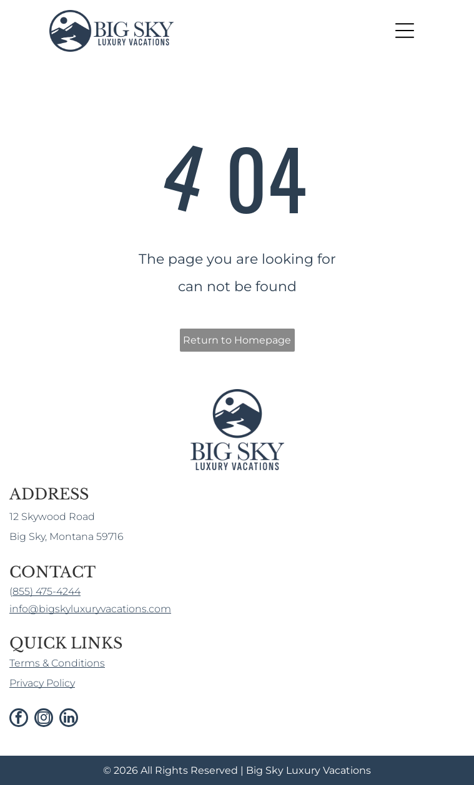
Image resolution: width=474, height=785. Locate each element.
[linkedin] (68, 719)
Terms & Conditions (57, 663)
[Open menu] (404, 30)
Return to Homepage (237, 340)
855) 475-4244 (46, 591)
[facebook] (18, 719)
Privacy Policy (42, 683)
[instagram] (43, 719)
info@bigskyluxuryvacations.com (90, 609)
